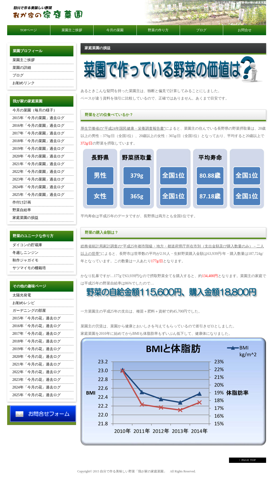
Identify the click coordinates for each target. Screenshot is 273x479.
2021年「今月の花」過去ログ (36, 364)
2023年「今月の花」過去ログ (36, 380)
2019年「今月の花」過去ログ (36, 349)
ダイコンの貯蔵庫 (27, 245)
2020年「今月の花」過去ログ (36, 357)
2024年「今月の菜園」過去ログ (38, 187)
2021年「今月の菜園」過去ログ (38, 164)
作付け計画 (21, 202)
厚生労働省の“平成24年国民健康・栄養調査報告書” (123, 128)
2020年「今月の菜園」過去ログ (38, 156)
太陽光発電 (21, 295)
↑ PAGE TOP (247, 460)
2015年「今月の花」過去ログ (36, 318)
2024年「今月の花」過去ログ (36, 387)
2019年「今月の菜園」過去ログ (38, 149)
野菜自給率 (21, 210)
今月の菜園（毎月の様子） (34, 110)
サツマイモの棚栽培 (29, 268)
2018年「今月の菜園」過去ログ (38, 141)
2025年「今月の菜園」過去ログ (38, 195)
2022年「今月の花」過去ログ (36, 372)
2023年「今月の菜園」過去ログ (38, 179)
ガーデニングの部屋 (29, 311)
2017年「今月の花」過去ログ (36, 334)
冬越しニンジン (25, 253)
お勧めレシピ (23, 303)
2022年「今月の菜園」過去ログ (38, 172)
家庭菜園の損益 (25, 218)
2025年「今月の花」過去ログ (36, 395)
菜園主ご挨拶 (23, 60)
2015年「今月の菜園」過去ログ (38, 118)
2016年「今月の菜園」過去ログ (38, 126)
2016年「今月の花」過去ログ (36, 326)
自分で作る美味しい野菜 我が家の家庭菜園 (240, 2)
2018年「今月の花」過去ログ (36, 341)
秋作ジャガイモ (25, 260)
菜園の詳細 (21, 68)
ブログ (18, 75)
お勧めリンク (23, 83)
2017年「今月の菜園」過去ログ (38, 133)
